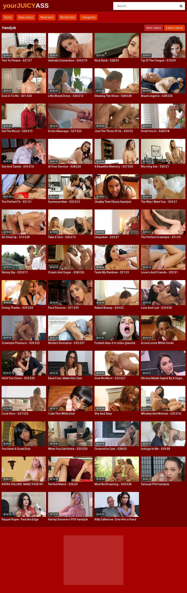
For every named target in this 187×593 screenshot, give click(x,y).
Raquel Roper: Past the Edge (20, 519)
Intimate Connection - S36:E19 (67, 60)
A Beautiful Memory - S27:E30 (113, 166)
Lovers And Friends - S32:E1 (159, 272)
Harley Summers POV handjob (68, 519)
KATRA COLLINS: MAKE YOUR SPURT (24, 484)
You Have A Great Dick (16, 448)
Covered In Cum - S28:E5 (110, 448)
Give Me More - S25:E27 (109, 378)
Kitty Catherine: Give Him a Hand (115, 519)
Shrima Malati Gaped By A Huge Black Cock (163, 378)
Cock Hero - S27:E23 (15, 413)
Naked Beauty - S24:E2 (109, 307)
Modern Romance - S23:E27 (66, 343)
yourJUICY (13, 5)
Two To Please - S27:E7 (17, 60)
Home (8, 17)
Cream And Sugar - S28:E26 (66, 272)
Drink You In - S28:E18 (155, 131)
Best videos (26, 17)
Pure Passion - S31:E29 (63, 307)
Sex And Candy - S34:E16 (18, 166)
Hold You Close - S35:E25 (18, 378)
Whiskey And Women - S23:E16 (161, 413)
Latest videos (174, 27)
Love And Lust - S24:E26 (156, 307)
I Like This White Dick (61, 413)
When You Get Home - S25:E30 (67, 448)
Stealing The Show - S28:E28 (112, 95)
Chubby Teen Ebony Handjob (112, 201)
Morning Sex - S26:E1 (155, 166)
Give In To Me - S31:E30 (17, 95)
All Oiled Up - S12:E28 (16, 237)
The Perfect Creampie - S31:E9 (161, 237)
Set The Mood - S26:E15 (17, 131)
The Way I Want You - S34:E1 (159, 201)
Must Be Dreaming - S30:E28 (112, 484)
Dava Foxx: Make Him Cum (65, 378)
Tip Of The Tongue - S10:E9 (158, 60)
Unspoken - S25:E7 (106, 237)
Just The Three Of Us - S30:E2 (113, 131)
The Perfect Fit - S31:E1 (17, 201)
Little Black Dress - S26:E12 (65, 95)
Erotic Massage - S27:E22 (65, 131)
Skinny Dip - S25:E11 (15, 272)
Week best (46, 17)
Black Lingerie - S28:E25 (156, 95)
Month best (67, 17)
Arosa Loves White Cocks (157, 343)
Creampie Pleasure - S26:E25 (21, 343)
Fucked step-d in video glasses (114, 343)
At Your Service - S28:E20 (64, 166)
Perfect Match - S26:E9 (63, 484)
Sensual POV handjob (155, 484)
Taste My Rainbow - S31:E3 (111, 272)
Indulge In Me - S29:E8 (155, 448)
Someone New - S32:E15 (64, 201)
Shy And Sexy (103, 413)
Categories (88, 17)
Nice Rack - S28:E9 (106, 60)
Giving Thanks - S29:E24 (17, 307)
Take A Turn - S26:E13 (62, 237)
